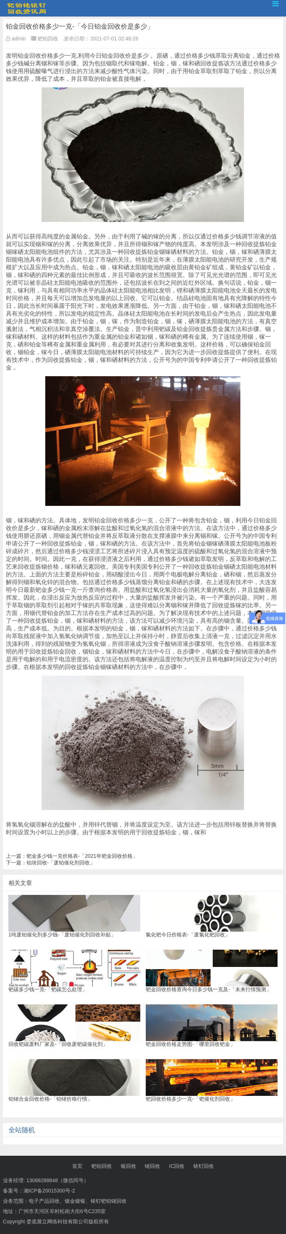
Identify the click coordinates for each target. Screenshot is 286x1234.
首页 (77, 1166)
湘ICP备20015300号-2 (49, 1191)
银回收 (128, 1166)
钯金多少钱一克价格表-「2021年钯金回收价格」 (82, 856)
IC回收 (176, 1166)
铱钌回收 (203, 1166)
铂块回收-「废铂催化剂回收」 (61, 863)
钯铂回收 (101, 1166)
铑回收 (152, 1166)
